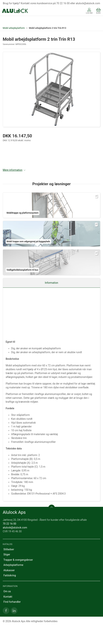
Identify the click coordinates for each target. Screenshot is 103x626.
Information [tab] (51, 282)
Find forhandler (12, 601)
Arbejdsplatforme (13, 564)
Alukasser (9, 570)
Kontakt (7, 596)
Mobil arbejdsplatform (14, 28)
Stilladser (8, 549)
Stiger (6, 554)
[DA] (15, 11)
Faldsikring (9, 575)
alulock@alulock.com (15, 527)
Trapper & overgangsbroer (18, 559)
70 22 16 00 (9, 523)
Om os (7, 591)
